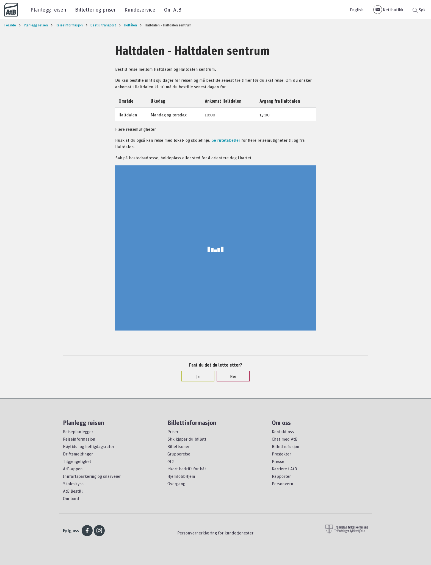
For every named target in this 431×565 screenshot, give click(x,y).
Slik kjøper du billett (186, 439)
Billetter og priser (95, 9)
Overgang (176, 483)
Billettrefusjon (285, 446)
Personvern (282, 483)
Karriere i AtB (284, 468)
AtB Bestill (73, 491)
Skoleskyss (73, 483)
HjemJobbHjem (181, 476)
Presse (278, 461)
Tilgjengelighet (77, 461)
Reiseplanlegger (78, 431)
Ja (195, 376)
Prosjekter (281, 454)
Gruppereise (178, 454)
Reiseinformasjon (79, 439)
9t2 (170, 461)
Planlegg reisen (48, 9)
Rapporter (281, 476)
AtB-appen (73, 468)
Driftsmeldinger (78, 454)
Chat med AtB (284, 439)
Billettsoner (178, 446)
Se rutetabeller (225, 140)
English (357, 9)
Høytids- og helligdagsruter (88, 446)
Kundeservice (140, 9)
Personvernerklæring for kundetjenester (215, 533)
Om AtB (172, 9)
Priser (172, 431)
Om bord (71, 498)
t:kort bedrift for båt (186, 468)
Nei (230, 376)
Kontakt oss (283, 431)
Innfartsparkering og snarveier (92, 476)
